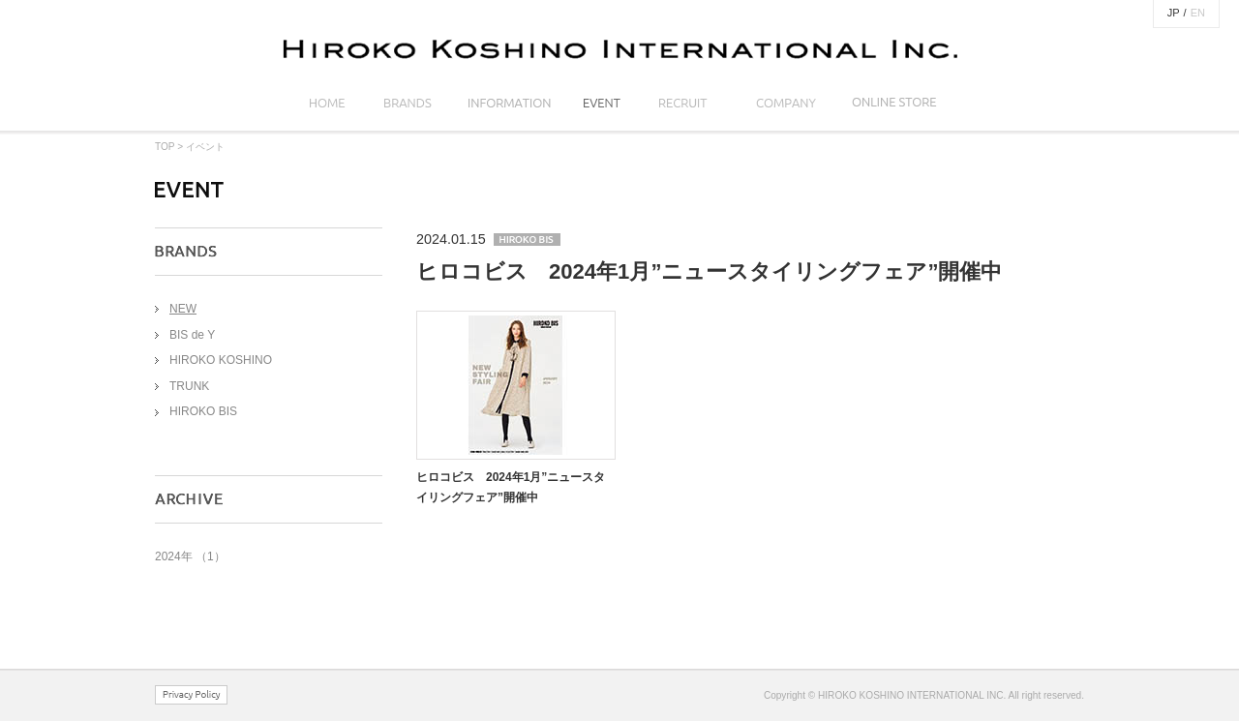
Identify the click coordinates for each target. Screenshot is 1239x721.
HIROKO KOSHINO (220, 360)
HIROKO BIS (203, 411)
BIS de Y (192, 335)
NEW (182, 308)
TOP (164, 146)
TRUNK (189, 386)
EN (1198, 12)
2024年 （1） (190, 556)
